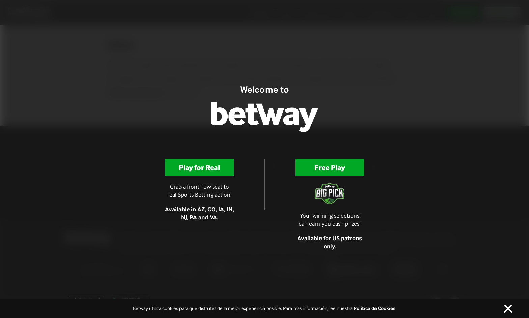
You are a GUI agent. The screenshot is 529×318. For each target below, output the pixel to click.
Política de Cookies (374, 308)
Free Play (329, 167)
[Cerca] (508, 309)
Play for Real (199, 167)
